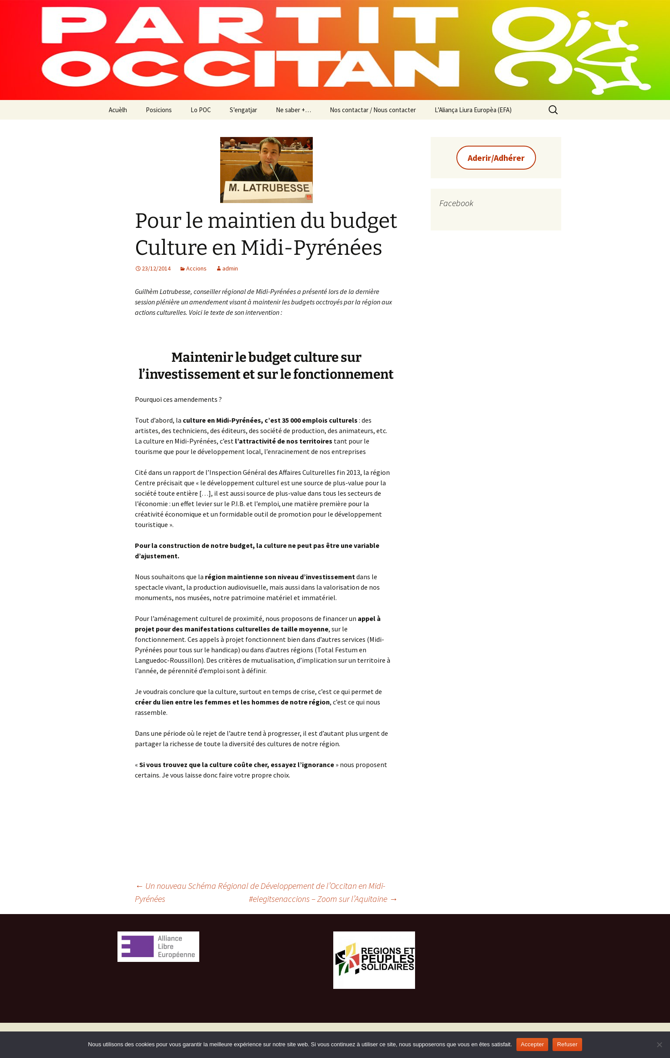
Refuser (567, 1044)
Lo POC (201, 110)
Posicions (159, 110)
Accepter (532, 1044)
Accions (196, 268)
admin (230, 268)
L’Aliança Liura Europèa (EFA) (473, 110)
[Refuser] (659, 1044)
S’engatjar (243, 110)
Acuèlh (118, 110)
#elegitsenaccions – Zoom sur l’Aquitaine (323, 898)
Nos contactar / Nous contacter (373, 110)
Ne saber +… (293, 110)
